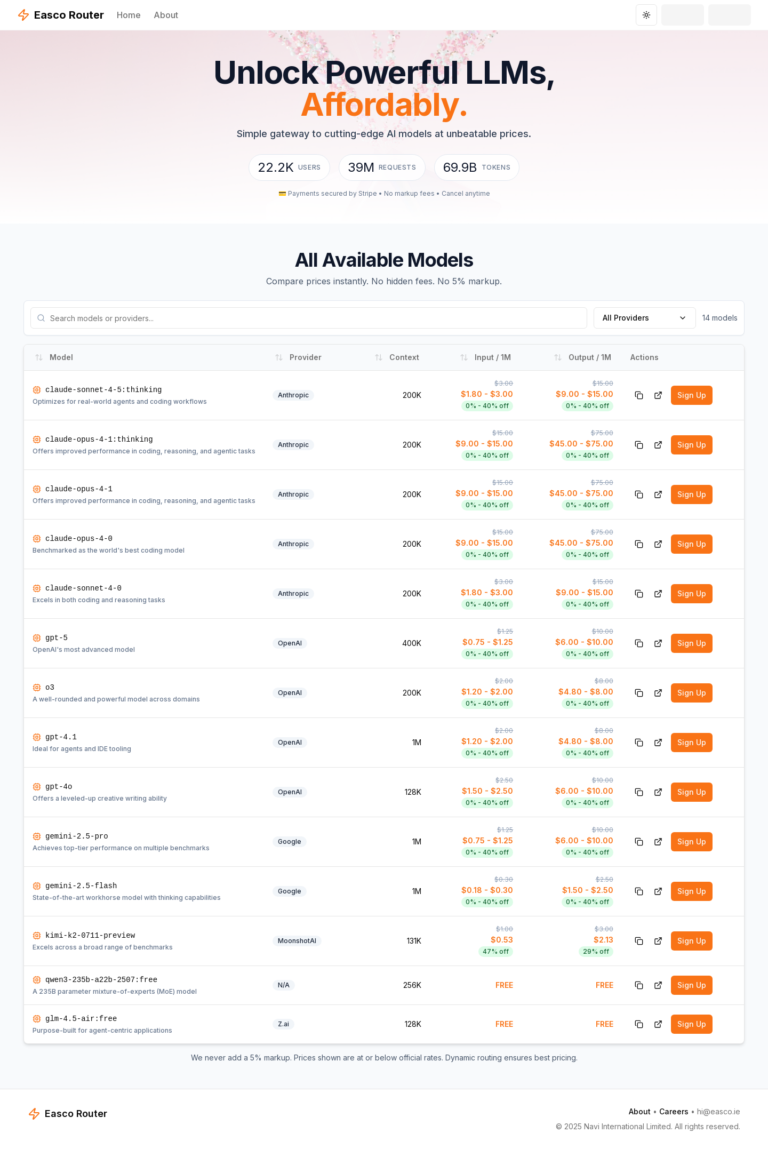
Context (396, 357)
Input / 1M (485, 357)
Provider (298, 357)
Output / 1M (582, 357)
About (166, 15)
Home (129, 15)
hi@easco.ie (718, 1111)
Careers (674, 1111)
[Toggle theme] (646, 15)
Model (54, 357)
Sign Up (691, 395)
